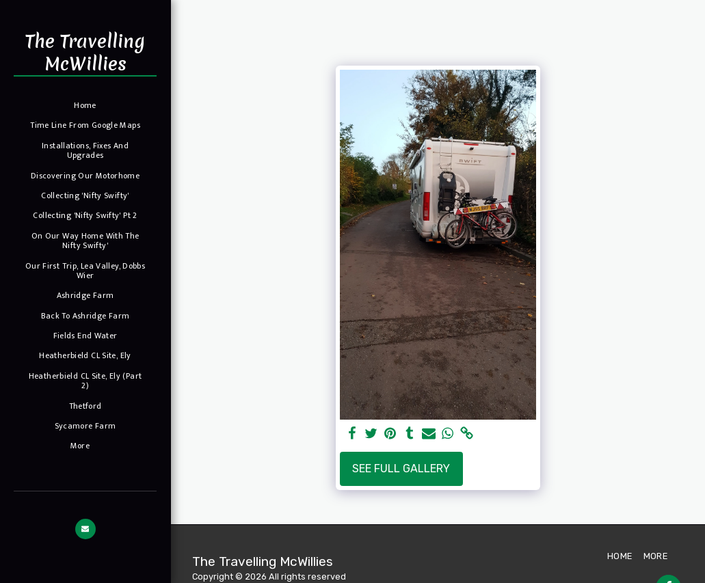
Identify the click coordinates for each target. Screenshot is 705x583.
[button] (85, 529)
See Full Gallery (401, 468)
